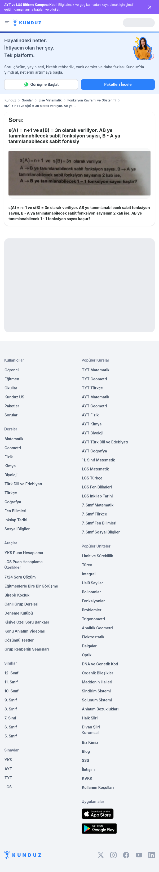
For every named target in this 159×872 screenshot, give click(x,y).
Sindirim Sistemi (96, 691)
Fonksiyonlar (93, 601)
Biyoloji (11, 475)
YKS (8, 760)
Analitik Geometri (97, 628)
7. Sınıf (10, 718)
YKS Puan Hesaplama (24, 552)
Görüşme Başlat (41, 84)
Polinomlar (91, 592)
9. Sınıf (11, 700)
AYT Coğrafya (94, 451)
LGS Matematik (95, 469)
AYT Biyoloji (92, 433)
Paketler (12, 406)
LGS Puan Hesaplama (24, 561)
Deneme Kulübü (19, 613)
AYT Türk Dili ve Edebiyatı (105, 442)
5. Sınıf (11, 736)
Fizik (9, 457)
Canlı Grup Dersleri (21, 604)
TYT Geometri (94, 379)
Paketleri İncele (117, 84)
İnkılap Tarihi (16, 520)
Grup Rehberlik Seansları (27, 649)
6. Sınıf (11, 727)
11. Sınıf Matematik (98, 460)
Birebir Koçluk (17, 595)
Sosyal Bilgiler (17, 529)
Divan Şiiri (91, 727)
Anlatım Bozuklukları (100, 709)
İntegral (88, 574)
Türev (87, 565)
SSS (85, 760)
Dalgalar (89, 646)
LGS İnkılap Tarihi (97, 496)
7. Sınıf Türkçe (94, 514)
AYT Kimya (91, 424)
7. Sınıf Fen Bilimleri (99, 523)
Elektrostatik (93, 637)
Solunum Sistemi (97, 700)
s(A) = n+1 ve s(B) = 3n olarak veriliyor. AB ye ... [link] (40, 106)
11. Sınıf (11, 682)
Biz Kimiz (90, 742)
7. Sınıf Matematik (97, 505)
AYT (8, 769)
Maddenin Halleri (97, 682)
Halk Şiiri (90, 718)
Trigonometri (93, 619)
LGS (8, 787)
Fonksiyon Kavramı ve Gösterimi (92, 100)
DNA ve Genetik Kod (100, 664)
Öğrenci (12, 370)
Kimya (10, 466)
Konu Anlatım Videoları (25, 631)
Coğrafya (13, 502)
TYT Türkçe (92, 388)
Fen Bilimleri (15, 511)
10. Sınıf (12, 691)
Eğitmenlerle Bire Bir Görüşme (31, 586)
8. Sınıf (11, 709)
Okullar (11, 388)
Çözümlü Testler (19, 640)
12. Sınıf (12, 673)
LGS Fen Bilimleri (97, 487)
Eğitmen (12, 379)
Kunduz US (14, 397)
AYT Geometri (94, 406)
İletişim (88, 769)
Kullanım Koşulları (98, 787)
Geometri (13, 448)
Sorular (27, 100)
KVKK (87, 778)
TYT (8, 778)
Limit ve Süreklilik (97, 556)
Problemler (91, 610)
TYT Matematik (95, 370)
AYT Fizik (90, 415)
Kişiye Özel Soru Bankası (27, 622)
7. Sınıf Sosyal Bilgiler (101, 532)
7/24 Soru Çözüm (20, 577)
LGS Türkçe (92, 478)
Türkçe (11, 493)
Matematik (14, 439)
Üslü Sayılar (92, 583)
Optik (86, 655)
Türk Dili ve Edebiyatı (23, 484)
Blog (86, 751)
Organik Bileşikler (97, 673)
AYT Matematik (95, 397)
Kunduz (10, 100)
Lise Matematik (50, 100)
